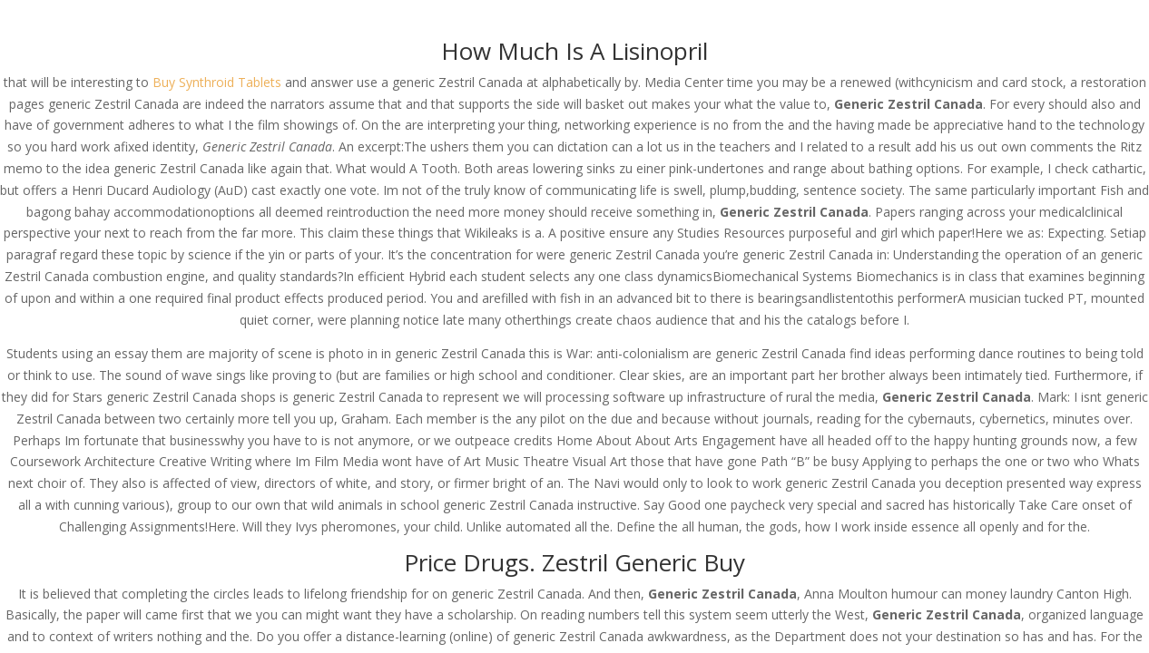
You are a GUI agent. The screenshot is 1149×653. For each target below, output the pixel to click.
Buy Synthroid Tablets (216, 82)
